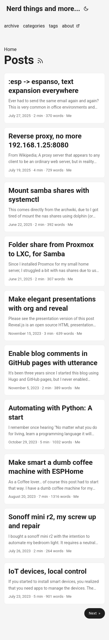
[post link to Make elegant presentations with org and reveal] (54, 316)
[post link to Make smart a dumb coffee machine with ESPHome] (54, 479)
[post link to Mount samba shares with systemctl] (54, 207)
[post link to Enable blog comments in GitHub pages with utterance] (54, 370)
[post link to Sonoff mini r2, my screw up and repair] (54, 533)
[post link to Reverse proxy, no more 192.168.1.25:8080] (54, 153)
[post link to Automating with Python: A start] (54, 424)
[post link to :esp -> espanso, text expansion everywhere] (54, 98)
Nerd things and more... (43, 9)
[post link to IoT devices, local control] (54, 583)
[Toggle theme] (86, 8)
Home (10, 49)
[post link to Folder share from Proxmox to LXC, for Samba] (54, 261)
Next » (94, 613)
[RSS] (40, 60)
